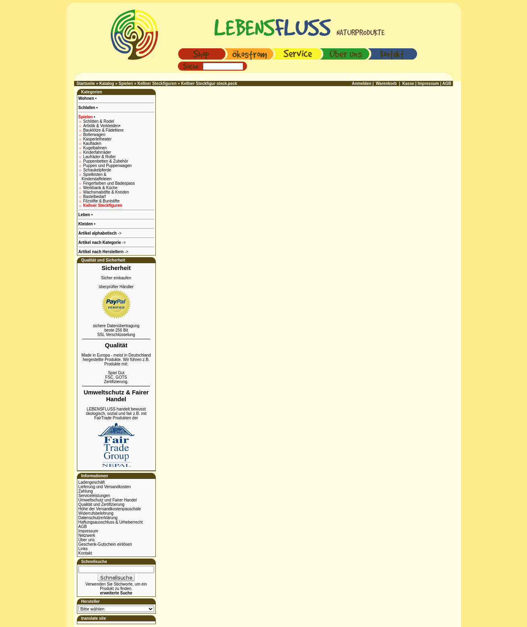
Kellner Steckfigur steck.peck (209, 83)
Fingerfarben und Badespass (108, 183)
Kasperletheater (97, 139)
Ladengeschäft (92, 482)
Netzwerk (87, 535)
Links (83, 549)
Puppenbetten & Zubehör (105, 161)
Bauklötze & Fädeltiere (103, 130)
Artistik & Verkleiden (101, 126)
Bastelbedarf (94, 196)
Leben (85, 214)
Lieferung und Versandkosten (105, 487)
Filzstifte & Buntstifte (101, 201)
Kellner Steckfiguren (156, 83)
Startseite (85, 83)
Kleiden (86, 224)
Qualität (116, 345)
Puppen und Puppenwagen (107, 165)
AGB (83, 526)
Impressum (88, 531)
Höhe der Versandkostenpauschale (110, 509)
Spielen (126, 83)
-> (103, 252)
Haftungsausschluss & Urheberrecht (111, 522)
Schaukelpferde (97, 170)
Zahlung (86, 491)
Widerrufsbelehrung (96, 513)
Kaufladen (92, 143)
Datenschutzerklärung (98, 518)
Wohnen (87, 98)
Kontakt (85, 553)
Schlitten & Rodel (98, 121)
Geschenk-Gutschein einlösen (105, 544)
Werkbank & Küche (100, 188)
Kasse (408, 83)
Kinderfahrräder (97, 152)
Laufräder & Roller (99, 157)
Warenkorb (386, 83)
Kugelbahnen (95, 148)
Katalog (106, 83)
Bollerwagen (94, 134)
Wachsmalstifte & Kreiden (106, 192)
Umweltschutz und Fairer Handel (108, 500)
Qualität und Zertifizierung (102, 504)
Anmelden (361, 83)
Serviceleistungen (94, 495)
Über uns (87, 540)
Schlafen (87, 107)
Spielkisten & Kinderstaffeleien (95, 176)
